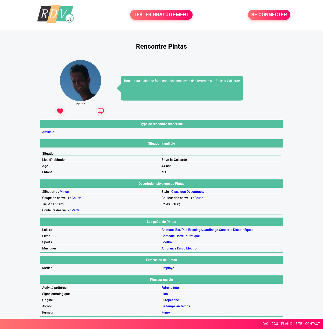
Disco (181, 248)
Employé (168, 268)
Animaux (168, 230)
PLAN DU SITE (291, 324)
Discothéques (243, 230)
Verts (76, 210)
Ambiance (169, 248)
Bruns (199, 198)
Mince (64, 192)
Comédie (168, 236)
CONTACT (312, 324)
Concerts (225, 230)
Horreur (181, 236)
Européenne (170, 300)
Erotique (193, 236)
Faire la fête (170, 288)
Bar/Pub (181, 230)
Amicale (48, 132)
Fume (166, 312)
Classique (178, 192)
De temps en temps (176, 306)
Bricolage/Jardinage (203, 230)
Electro (191, 248)
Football (167, 242)
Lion (165, 294)
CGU (275, 324)
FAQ (265, 324)
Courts (77, 198)
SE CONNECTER (269, 15)
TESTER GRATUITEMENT (161, 15)
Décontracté (196, 192)
